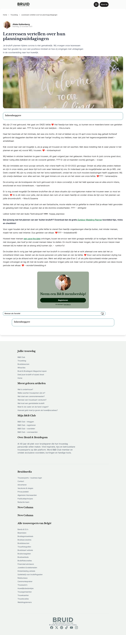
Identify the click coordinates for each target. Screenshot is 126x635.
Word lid (104, 4)
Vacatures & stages (25, 488)
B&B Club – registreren (27, 425)
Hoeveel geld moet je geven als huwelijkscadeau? (38, 410)
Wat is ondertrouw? (25, 389)
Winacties (21, 367)
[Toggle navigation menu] (96, 4)
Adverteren (22, 485)
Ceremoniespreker (25, 581)
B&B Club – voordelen (26, 428)
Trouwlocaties (23, 599)
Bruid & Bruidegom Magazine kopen (32, 371)
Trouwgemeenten (25, 592)
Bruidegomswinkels (25, 536)
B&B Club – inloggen (26, 421)
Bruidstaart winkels (25, 550)
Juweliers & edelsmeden (27, 567)
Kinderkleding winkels (26, 571)
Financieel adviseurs (26, 564)
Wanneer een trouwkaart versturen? (32, 400)
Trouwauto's (22, 585)
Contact (21, 481)
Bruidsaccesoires (24, 540)
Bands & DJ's (23, 529)
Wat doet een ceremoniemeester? (31, 396)
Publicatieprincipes (25, 498)
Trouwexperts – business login (30, 478)
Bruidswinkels (23, 557)
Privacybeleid (23, 491)
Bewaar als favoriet (54, 313)
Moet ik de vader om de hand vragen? (33, 407)
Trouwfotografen (24, 547)
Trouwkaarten (23, 595)
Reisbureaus (22, 578)
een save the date (32, 238)
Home (20, 378)
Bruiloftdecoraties (25, 560)
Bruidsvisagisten (24, 553)
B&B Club (21, 357)
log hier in (67, 304)
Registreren (63, 300)
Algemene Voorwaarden (27, 495)
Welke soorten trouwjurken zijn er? (31, 393)
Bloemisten (22, 533)
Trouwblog (22, 360)
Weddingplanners (25, 602)
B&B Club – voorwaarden (28, 432)
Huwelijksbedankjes (26, 588)
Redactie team (23, 502)
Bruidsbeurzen (23, 364)
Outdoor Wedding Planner (89, 219)
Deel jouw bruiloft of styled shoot (31, 374)
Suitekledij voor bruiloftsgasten (30, 574)
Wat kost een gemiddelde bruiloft (31, 403)
